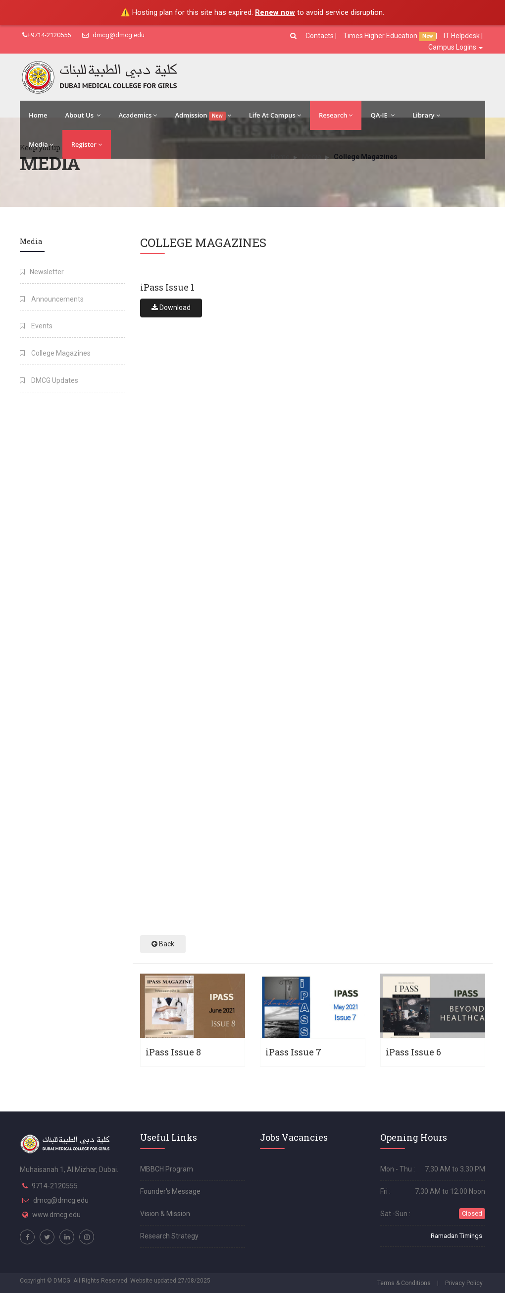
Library (426, 115)
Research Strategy (169, 1236)
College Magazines (55, 353)
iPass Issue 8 (173, 1052)
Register (86, 144)
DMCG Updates (49, 380)
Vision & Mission (165, 1214)
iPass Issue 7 (293, 1052)
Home (38, 115)
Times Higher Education (381, 36)
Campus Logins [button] (455, 47)
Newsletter (42, 272)
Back (163, 944)
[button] (294, 36)
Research (336, 115)
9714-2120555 (55, 1186)
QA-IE (382, 115)
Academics (137, 115)
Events (36, 326)
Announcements (52, 299)
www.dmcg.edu (56, 1215)
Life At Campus (275, 115)
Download (171, 307)
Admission (203, 116)
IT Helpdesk (462, 36)
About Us (83, 115)
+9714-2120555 (46, 35)
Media (41, 144)
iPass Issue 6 (413, 1052)
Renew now (275, 12)
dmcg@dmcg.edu (113, 35)
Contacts (320, 36)
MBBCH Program (166, 1169)
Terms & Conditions (404, 1283)
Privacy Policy (464, 1283)
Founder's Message (170, 1191)
